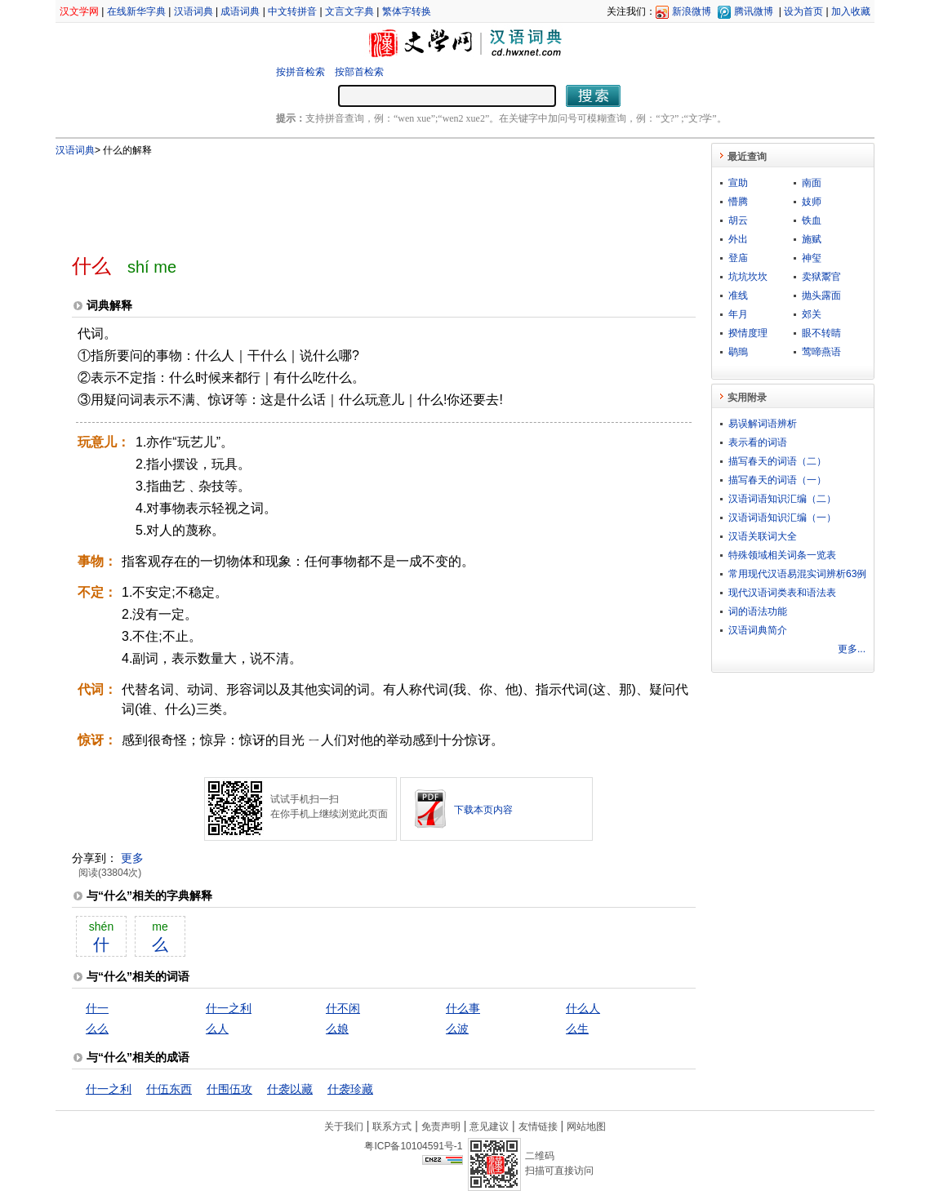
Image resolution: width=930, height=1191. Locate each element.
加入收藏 (850, 11)
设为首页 (803, 11)
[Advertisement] (357, 198)
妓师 (811, 201)
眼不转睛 (821, 333)
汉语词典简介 (757, 630)
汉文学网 (79, 11)
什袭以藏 (290, 1088)
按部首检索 (359, 72)
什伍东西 (169, 1088)
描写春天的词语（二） (777, 461)
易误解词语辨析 (762, 423)
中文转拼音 (292, 11)
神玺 (811, 258)
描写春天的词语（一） (777, 480)
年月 (738, 314)
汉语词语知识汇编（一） (782, 517)
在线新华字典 (136, 11)
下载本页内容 (483, 809)
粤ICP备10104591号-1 (413, 1146)
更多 (132, 857)
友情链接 (538, 1126)
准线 (738, 295)
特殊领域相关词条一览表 (782, 555)
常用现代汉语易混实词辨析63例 (797, 574)
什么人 (583, 1008)
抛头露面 (821, 295)
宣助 (738, 183)
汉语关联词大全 (762, 536)
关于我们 (343, 1126)
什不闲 (343, 1008)
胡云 (738, 220)
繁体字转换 (406, 11)
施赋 (811, 239)
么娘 (337, 1028)
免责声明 (441, 1126)
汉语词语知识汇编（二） (782, 498)
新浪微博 (691, 11)
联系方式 (392, 1126)
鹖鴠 (738, 352)
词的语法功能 (757, 611)
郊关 (811, 314)
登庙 (738, 258)
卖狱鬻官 (821, 276)
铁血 (811, 220)
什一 (97, 1008)
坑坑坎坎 (748, 276)
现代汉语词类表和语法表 (782, 592)
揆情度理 (748, 333)
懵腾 (738, 201)
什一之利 (228, 1008)
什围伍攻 (229, 1088)
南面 (811, 183)
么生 (577, 1028)
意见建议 (489, 1126)
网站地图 (586, 1126)
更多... (851, 649)
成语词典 (240, 11)
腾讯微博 (753, 11)
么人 (217, 1028)
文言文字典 (349, 11)
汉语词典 (193, 11)
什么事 (463, 1008)
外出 (738, 239)
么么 (97, 1028)
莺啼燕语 (821, 352)
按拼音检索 (300, 72)
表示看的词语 (757, 442)
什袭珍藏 (350, 1088)
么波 (457, 1028)
